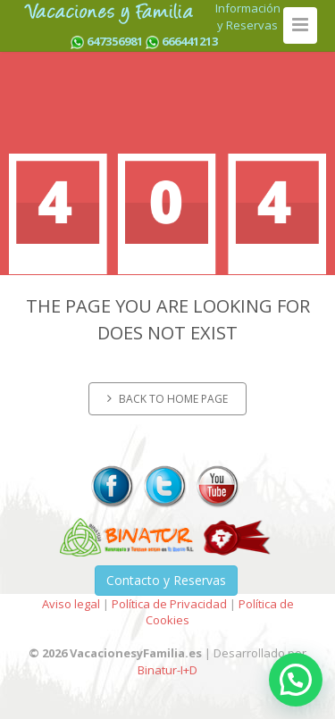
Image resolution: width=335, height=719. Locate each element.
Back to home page (167, 398)
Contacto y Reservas (166, 580)
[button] (295, 679)
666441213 (190, 41)
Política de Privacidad (169, 604)
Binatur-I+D (167, 670)
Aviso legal (71, 604)
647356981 (115, 41)
